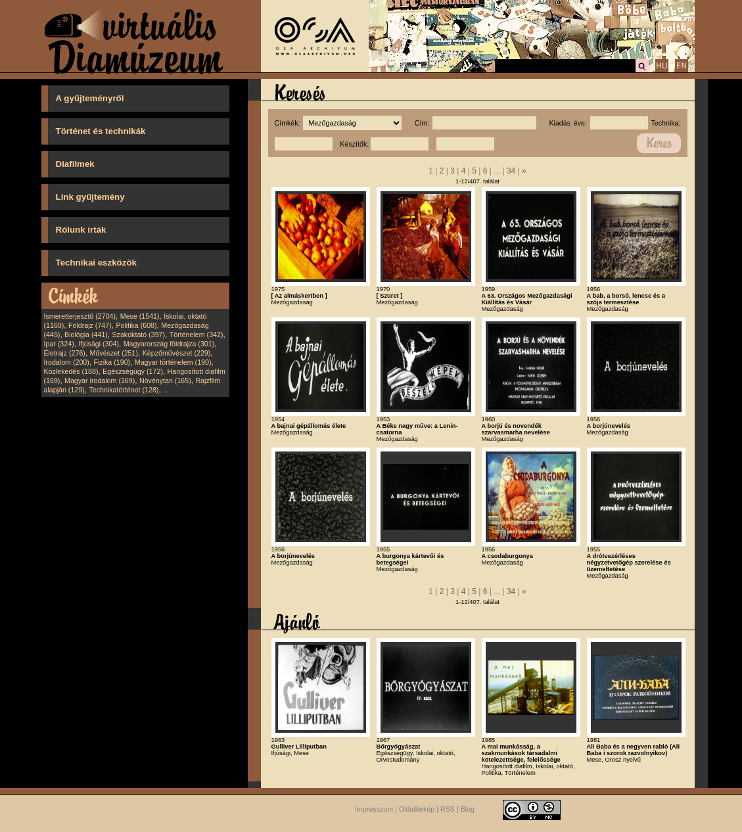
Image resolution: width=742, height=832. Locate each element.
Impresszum (374, 809)
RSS (447, 809)
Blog (468, 809)
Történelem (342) (196, 334)
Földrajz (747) (90, 325)
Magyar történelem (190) (173, 362)
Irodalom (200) (66, 362)
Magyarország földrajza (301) (169, 344)
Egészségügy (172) (133, 371)
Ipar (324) (59, 344)
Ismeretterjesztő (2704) (80, 316)
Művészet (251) (114, 353)
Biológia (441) (86, 334)
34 (511, 170)
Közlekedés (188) (71, 371)
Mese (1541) (140, 316)
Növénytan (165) (165, 380)
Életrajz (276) (64, 353)
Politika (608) (136, 325)
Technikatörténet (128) (123, 390)
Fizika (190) (111, 362)
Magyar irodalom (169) (99, 380)
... (166, 390)
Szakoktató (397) (139, 334)
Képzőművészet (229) (177, 353)
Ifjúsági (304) (98, 344)
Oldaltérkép (417, 809)
